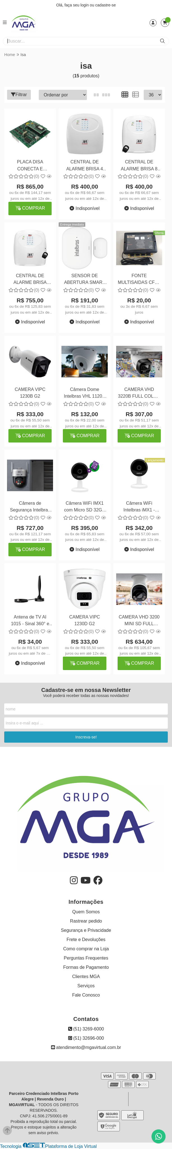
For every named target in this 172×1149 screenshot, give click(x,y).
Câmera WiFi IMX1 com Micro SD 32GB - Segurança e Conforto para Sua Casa (84, 507)
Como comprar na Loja (86, 948)
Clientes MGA (86, 976)
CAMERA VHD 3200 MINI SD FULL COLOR (139, 621)
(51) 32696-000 (86, 1038)
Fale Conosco (86, 995)
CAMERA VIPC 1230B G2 (30, 393)
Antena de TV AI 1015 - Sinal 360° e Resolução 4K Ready (30, 621)
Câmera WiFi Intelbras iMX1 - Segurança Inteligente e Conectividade (139, 507)
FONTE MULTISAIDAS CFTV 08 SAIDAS (139, 279)
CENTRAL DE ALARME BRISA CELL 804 (30, 279)
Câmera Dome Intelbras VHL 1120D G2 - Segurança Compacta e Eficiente (84, 393)
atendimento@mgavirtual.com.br (86, 1047)
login (85, 5)
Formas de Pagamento (86, 967)
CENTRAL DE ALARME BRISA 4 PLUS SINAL (84, 166)
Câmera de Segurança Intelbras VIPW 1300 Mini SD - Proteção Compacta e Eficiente (30, 507)
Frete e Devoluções (86, 939)
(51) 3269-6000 (86, 1029)
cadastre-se (105, 5)
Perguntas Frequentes (86, 958)
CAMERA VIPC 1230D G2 (84, 620)
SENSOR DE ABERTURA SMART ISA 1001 (84, 279)
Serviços (86, 985)
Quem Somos (86, 911)
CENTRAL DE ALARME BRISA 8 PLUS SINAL (139, 166)
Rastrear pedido (86, 921)
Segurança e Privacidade (86, 930)
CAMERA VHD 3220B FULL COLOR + (139, 393)
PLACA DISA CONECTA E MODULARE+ (30, 166)
